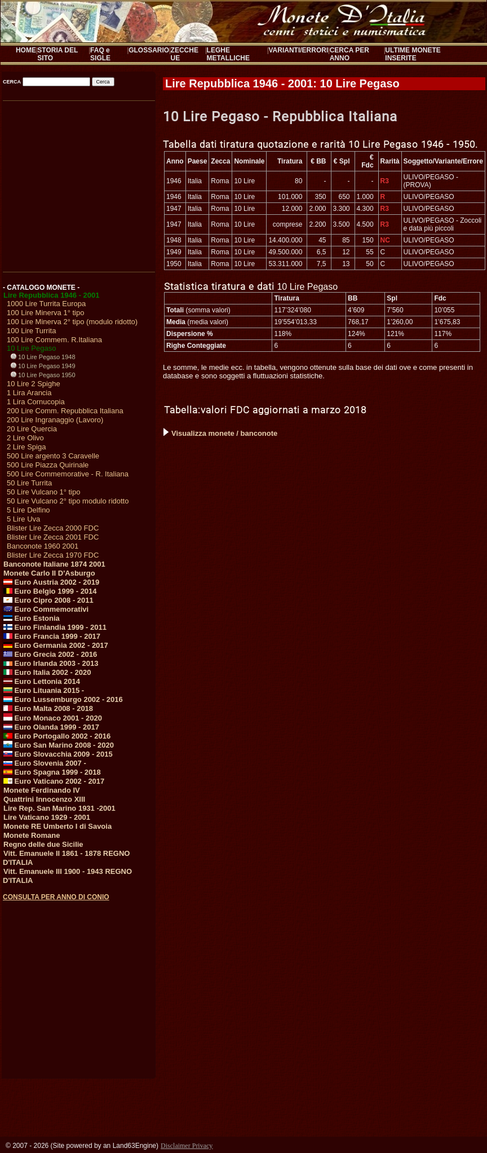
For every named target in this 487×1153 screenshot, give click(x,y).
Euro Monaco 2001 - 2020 (52, 718)
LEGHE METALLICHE (228, 54)
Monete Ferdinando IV (41, 790)
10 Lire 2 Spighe (33, 383)
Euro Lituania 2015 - (43, 690)
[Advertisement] (78, 182)
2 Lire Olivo (25, 438)
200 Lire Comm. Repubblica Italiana (65, 411)
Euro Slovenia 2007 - (44, 763)
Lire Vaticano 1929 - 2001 (46, 817)
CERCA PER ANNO (349, 54)
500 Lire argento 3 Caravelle (53, 456)
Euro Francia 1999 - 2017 (51, 636)
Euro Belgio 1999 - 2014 (50, 591)
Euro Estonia (31, 618)
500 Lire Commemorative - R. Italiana (68, 474)
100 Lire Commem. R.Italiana (54, 339)
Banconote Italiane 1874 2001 (54, 564)
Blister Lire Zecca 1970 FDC (53, 555)
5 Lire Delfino (28, 510)
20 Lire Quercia (32, 429)
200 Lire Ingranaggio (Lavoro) (55, 420)
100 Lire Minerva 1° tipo (45, 312)
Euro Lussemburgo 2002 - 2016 (63, 699)
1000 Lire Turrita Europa (46, 303)
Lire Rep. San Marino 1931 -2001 (59, 808)
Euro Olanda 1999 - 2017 (51, 727)
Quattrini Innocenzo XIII (44, 799)
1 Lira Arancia (29, 392)
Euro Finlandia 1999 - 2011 (55, 627)
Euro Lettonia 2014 (41, 681)
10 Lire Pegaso (31, 348)
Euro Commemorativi (45, 609)
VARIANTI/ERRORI (298, 50)
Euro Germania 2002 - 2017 (55, 645)
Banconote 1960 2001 (42, 546)
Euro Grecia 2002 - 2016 (50, 654)
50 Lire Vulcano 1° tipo (43, 492)
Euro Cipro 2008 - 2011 (48, 600)
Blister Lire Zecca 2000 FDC (53, 528)
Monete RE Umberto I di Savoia (57, 826)
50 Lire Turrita (29, 483)
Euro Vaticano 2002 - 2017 (53, 781)
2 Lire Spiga (26, 447)
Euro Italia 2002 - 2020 (47, 672)
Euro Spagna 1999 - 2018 (52, 772)
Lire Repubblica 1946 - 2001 (51, 295)
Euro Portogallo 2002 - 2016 (56, 736)
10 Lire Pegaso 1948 (43, 357)
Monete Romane (31, 835)
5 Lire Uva (23, 519)
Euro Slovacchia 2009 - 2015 (58, 754)
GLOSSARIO (149, 50)
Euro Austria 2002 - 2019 (51, 582)
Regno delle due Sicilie (43, 844)
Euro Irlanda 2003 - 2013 (50, 663)
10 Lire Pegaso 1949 (43, 366)
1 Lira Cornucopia (36, 401)
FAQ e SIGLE (100, 54)
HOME (26, 50)
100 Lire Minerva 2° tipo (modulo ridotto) (72, 321)
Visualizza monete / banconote (220, 433)
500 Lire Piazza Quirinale (47, 465)
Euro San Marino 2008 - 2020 (58, 745)
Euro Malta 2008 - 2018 (48, 708)
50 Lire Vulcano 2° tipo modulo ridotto (68, 501)
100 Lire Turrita (31, 330)
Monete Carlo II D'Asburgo (49, 573)
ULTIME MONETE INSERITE (412, 54)
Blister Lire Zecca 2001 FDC (53, 537)
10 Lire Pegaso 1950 (43, 375)
